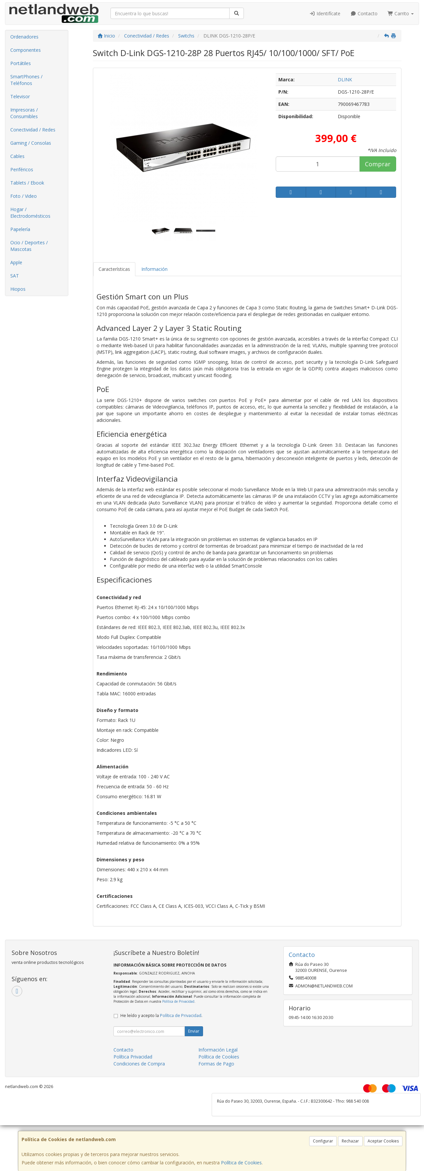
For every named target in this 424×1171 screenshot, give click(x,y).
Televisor (20, 96)
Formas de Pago (216, 1063)
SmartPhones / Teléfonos (26, 79)
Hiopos (18, 289)
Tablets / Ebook (27, 183)
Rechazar (350, 1141)
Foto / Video (23, 196)
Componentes (25, 50)
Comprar (377, 164)
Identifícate (325, 13)
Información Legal (218, 1050)
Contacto (364, 13)
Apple (16, 262)
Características (114, 269)
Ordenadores (24, 37)
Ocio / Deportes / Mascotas (29, 245)
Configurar (323, 1141)
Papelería (20, 229)
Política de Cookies (241, 1162)
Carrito (401, 13)
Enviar (193, 1031)
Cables (17, 156)
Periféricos (21, 169)
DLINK (345, 79)
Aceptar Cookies (383, 1141)
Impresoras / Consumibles (24, 113)
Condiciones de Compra (139, 1063)
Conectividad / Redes (32, 129)
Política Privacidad (132, 1057)
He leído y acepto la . (161, 1015)
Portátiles (20, 63)
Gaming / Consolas (30, 143)
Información (154, 269)
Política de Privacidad (178, 1001)
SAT (14, 276)
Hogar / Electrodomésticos (30, 212)
